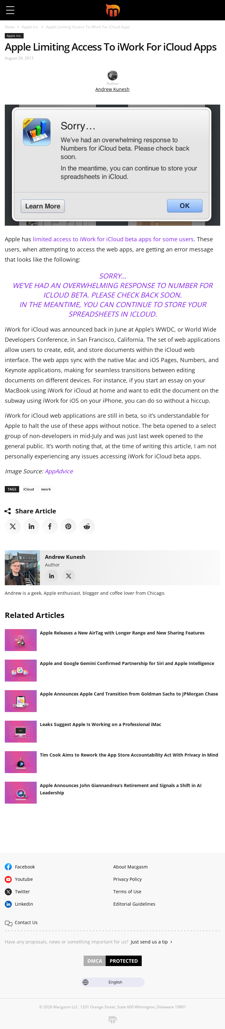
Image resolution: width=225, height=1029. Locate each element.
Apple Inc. (30, 27)
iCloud (28, 489)
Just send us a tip (149, 942)
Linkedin (24, 904)
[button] (214, 10)
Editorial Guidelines (134, 904)
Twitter (22, 891)
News (10, 27)
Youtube (24, 879)
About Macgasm (130, 867)
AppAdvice (59, 471)
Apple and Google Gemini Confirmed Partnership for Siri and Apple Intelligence (127, 663)
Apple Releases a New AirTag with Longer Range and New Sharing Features (122, 633)
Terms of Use (127, 891)
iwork (46, 489)
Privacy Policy (127, 879)
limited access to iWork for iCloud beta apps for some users (113, 239)
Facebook (25, 867)
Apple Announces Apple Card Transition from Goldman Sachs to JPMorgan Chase (129, 694)
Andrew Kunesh (112, 89)
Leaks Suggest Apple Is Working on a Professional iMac (100, 724)
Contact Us (26, 922)
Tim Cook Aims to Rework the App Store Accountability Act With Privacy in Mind (129, 755)
